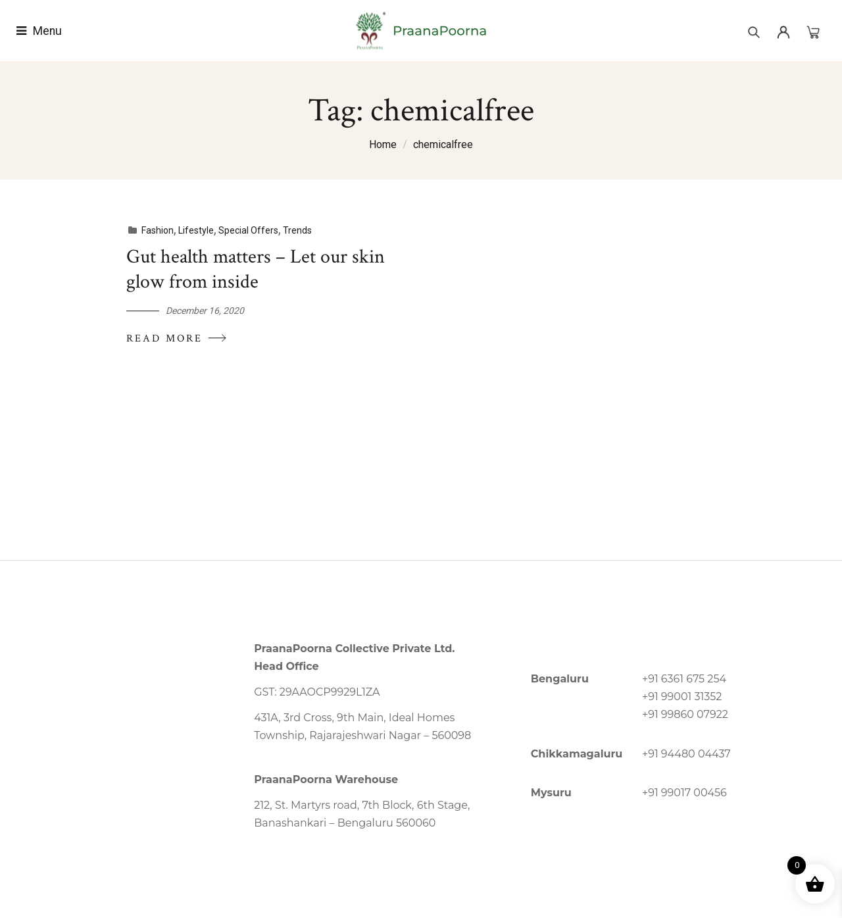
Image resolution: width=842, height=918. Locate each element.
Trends (296, 230)
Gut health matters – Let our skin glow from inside (254, 269)
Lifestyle (194, 230)
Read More (176, 338)
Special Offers (247, 230)
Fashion (156, 230)
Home (383, 144)
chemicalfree (443, 144)
